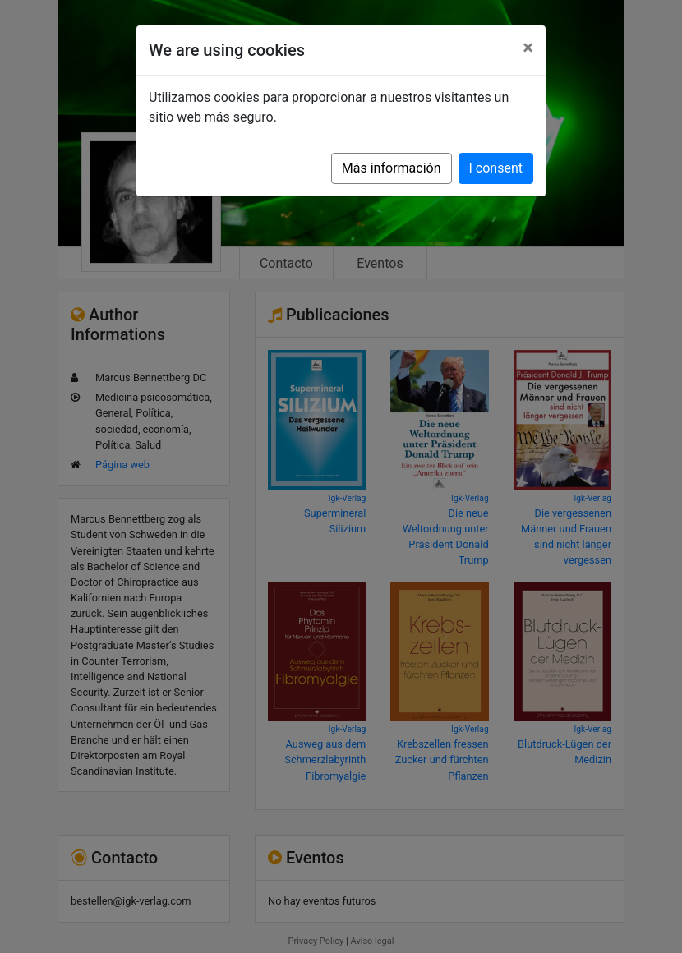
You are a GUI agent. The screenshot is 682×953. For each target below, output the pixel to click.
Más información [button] (391, 168)
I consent (496, 168)
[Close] (528, 47)
